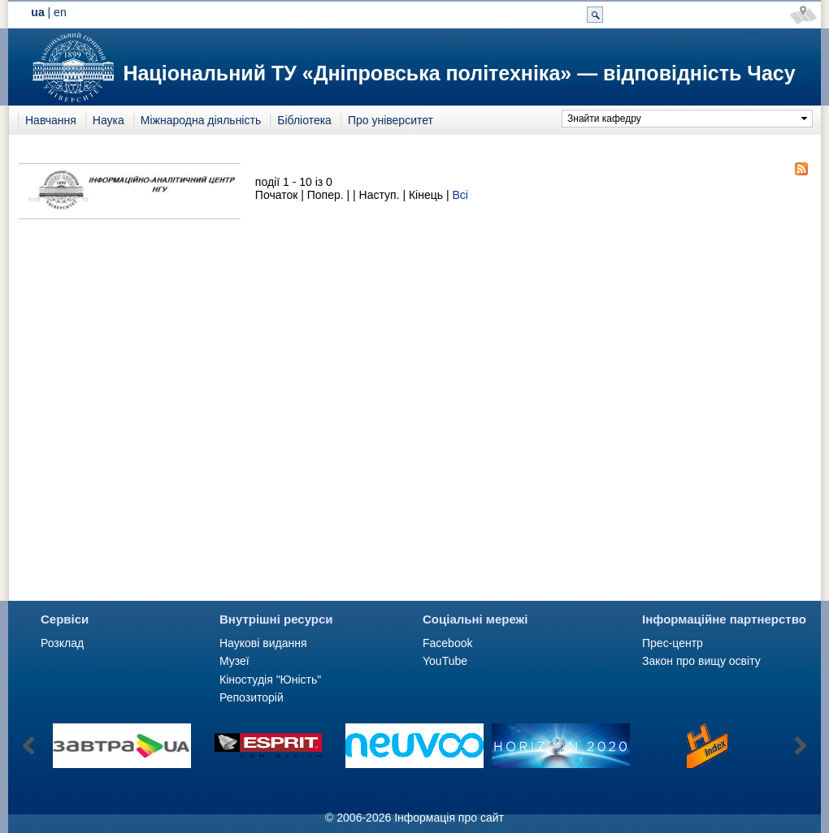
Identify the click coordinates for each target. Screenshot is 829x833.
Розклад (62, 643)
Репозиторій (251, 697)
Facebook (447, 643)
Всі (459, 194)
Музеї (234, 660)
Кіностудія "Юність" (270, 679)
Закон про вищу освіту (701, 660)
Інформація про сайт (449, 817)
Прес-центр (672, 643)
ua (37, 12)
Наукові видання (263, 643)
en (60, 12)
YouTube (445, 660)
